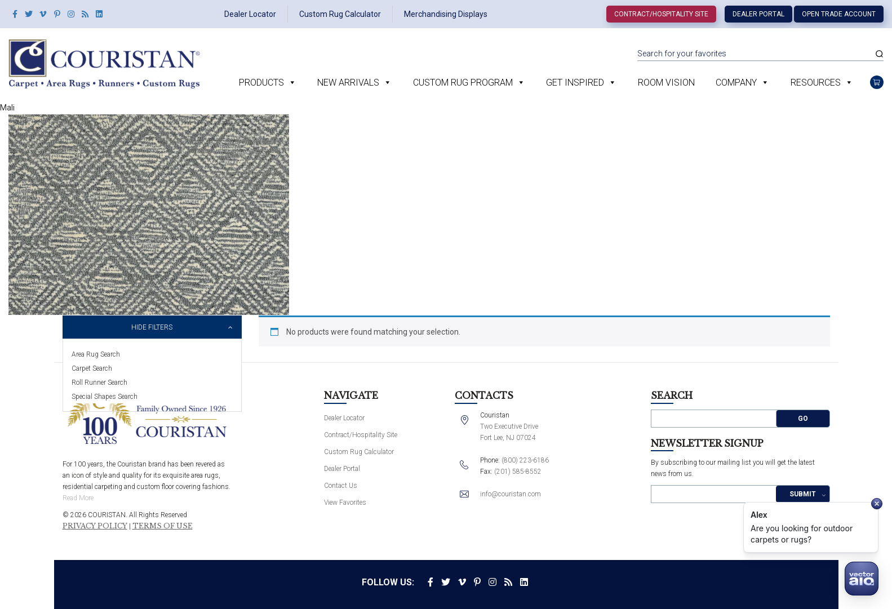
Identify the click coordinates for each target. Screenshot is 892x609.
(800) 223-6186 (525, 460)
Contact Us (340, 486)
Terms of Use (162, 526)
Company (736, 82)
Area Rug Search (96, 354)
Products (261, 82)
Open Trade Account (839, 14)
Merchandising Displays (445, 14)
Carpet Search (92, 368)
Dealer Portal (758, 14)
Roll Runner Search (99, 382)
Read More (78, 498)
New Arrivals (348, 82)
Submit (802, 494)
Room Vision (666, 82)
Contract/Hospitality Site (661, 14)
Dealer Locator (250, 14)
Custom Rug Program (463, 82)
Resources (816, 82)
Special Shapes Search (104, 397)
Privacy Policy (95, 526)
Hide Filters (151, 327)
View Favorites (345, 502)
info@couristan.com (510, 494)
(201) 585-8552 (518, 471)
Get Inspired (575, 82)
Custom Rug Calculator (340, 14)
